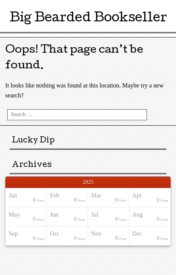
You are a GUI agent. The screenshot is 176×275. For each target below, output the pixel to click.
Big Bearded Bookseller (88, 19)
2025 (88, 182)
